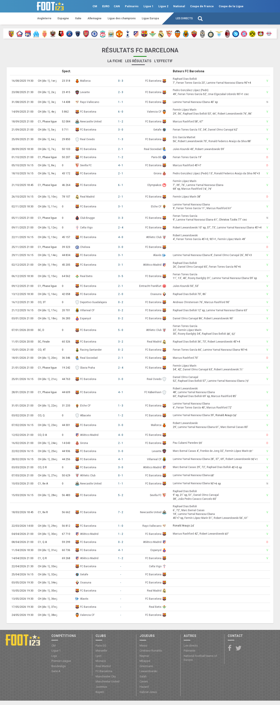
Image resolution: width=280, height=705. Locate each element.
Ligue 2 (163, 6)
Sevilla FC (86, 165)
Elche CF (156, 206)
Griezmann (146, 666)
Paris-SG (156, 157)
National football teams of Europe (200, 658)
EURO (105, 6)
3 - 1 (120, 206)
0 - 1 (120, 475)
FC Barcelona (153, 80)
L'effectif (163, 61)
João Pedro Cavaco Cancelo (195, 498)
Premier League (61, 661)
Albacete (85, 415)
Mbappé (145, 661)
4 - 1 (120, 165)
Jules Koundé (181, 149)
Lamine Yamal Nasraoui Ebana (224, 82)
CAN (117, 6)
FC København (152, 392)
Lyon (99, 655)
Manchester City (106, 676)
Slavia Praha (87, 367)
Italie (78, 18)
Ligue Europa (150, 18)
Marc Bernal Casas (232, 427)
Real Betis (86, 276)
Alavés (157, 255)
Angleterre (44, 18)
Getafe (157, 129)
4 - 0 (120, 237)
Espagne (63, 18)
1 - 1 (120, 102)
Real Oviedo (87, 139)
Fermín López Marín (184, 109)
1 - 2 (120, 121)
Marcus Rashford (183, 121)
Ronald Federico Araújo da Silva (227, 141)
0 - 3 (120, 80)
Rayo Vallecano (89, 102)
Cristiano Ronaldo (151, 650)
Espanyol (85, 318)
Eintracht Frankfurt (150, 286)
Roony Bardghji (197, 278)
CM (95, 6)
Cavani (144, 681)
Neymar (144, 655)
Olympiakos (154, 185)
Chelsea (85, 247)
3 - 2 (120, 341)
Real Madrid (87, 196)
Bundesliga (58, 666)
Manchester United (107, 681)
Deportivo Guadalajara (93, 302)
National (179, 6)
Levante (85, 92)
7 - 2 (120, 512)
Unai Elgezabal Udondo (222, 94)
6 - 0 (120, 111)
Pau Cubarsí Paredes (185, 443)
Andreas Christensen (186, 302)
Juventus (101, 686)
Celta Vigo (86, 227)
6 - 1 (120, 185)
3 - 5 (120, 276)
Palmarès (131, 6)
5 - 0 (120, 330)
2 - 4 (120, 227)
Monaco (101, 661)
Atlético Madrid (152, 264)
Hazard (144, 686)
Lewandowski (148, 671)
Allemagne (95, 18)
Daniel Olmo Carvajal (220, 129)
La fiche (114, 61)
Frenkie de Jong (209, 451)
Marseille (101, 650)
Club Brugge (87, 217)
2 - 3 (120, 92)
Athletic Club (153, 237)
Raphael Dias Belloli (185, 79)
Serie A (55, 671)
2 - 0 (120, 294)
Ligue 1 (148, 6)
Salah (143, 676)
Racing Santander (91, 349)
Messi (143, 645)
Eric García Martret (184, 137)
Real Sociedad (152, 149)
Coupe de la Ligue (231, 6)
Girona (157, 173)
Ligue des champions (122, 18)
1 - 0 (120, 525)
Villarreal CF (87, 310)
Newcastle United (91, 121)
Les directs (184, 18)
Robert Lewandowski (230, 113)
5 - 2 (120, 495)
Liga (54, 655)
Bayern (100, 692)
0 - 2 (120, 302)
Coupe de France (202, 6)
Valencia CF (154, 111)
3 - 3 (120, 217)
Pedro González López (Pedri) (190, 90)
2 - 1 (120, 149)
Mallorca (85, 80)
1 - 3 (120, 139)
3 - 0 (120, 129)
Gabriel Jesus (148, 692)
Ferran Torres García (188, 82)
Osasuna (155, 294)
